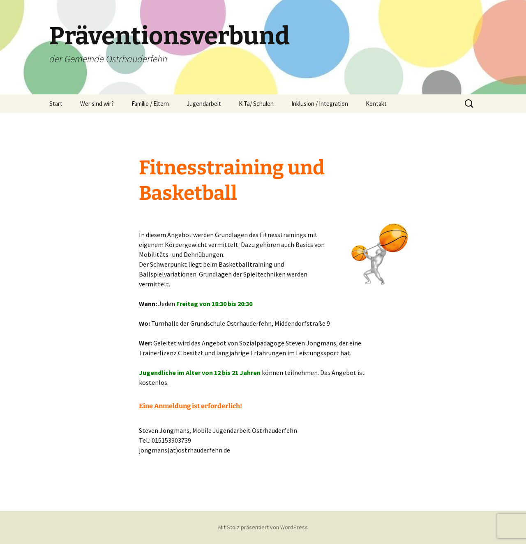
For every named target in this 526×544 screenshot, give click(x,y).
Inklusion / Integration (319, 103)
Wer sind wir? (97, 103)
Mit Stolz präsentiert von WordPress (263, 527)
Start (55, 103)
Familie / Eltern (150, 103)
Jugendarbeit (204, 103)
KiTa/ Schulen (256, 103)
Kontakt (376, 103)
